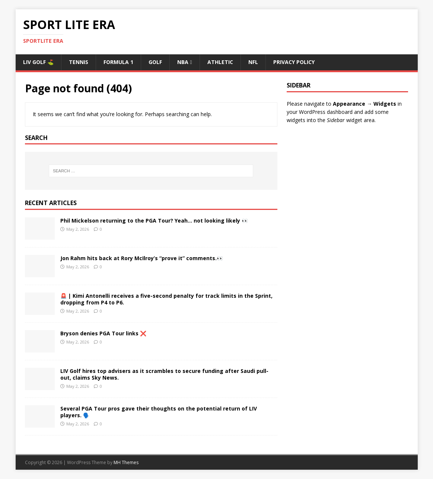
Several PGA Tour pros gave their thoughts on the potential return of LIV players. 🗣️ (158, 412)
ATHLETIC (220, 62)
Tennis (78, 62)
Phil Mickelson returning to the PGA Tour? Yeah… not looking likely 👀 (154, 220)
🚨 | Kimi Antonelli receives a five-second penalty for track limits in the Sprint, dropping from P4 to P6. (166, 299)
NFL (253, 62)
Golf (155, 62)
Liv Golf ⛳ (38, 62)
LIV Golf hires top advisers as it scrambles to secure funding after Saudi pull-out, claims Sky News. (164, 374)
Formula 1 (118, 62)
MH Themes (126, 462)
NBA (182, 62)
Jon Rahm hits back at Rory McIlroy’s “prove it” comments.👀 (141, 258)
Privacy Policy (294, 62)
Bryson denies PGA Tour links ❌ (103, 333)
